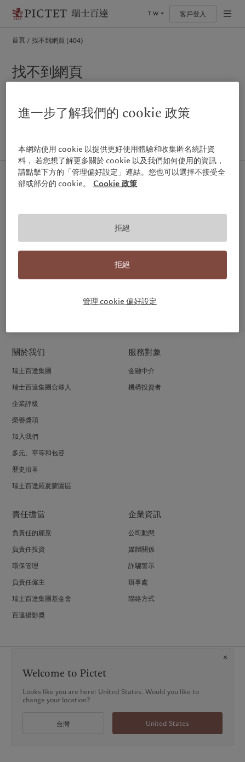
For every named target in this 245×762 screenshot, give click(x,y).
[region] (122, 207)
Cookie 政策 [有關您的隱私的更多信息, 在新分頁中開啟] (115, 182)
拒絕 (122, 227)
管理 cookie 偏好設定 (120, 301)
